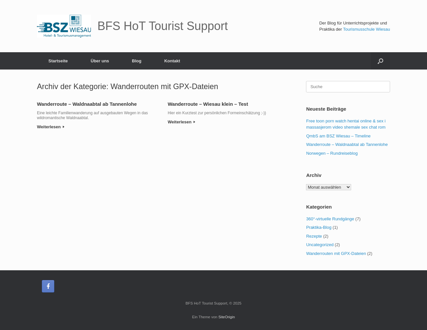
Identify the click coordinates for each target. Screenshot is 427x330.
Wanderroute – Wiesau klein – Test (208, 104)
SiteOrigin (226, 317)
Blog (137, 60)
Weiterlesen (50, 126)
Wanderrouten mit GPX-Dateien (336, 253)
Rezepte (314, 236)
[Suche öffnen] (380, 61)
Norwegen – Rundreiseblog (332, 153)
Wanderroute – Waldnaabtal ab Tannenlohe (87, 104)
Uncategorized (319, 244)
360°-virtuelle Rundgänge (330, 218)
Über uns (100, 60)
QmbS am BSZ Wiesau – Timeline (338, 136)
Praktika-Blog (318, 227)
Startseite (58, 60)
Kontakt (172, 60)
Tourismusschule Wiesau (366, 29)
